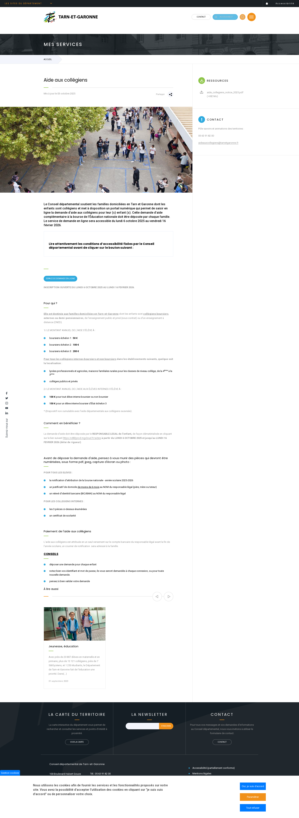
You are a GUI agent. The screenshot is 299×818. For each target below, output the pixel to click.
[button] (157, 598)
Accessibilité (285, 3)
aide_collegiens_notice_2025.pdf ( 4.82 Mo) (221, 96)
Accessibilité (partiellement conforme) (213, 770)
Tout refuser (252, 808)
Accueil (48, 61)
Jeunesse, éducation (63, 648)
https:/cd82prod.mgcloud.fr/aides (82, 440)
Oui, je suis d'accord (253, 786)
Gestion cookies (10, 773)
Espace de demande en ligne (60, 281)
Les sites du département (23, 3)
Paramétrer (253, 797)
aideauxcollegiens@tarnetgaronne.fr (218, 144)
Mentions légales (201, 775)
